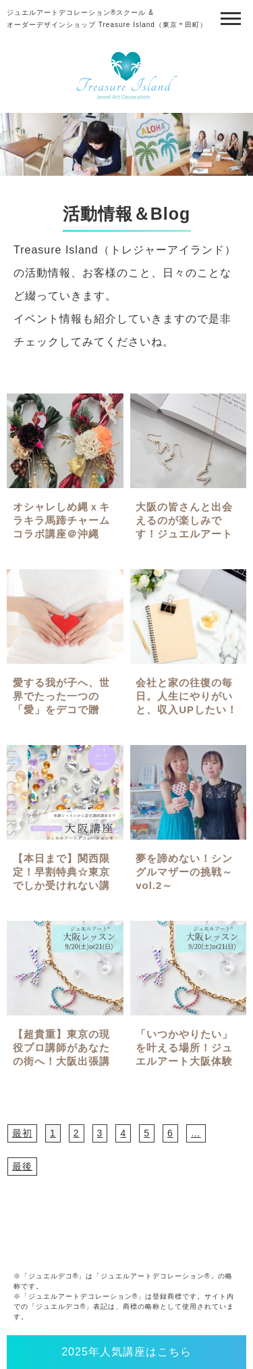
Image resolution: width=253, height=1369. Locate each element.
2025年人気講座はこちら (126, 1352)
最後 (22, 1166)
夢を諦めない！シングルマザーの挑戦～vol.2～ (184, 871)
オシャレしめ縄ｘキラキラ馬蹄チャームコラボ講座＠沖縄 (61, 520)
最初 (22, 1133)
